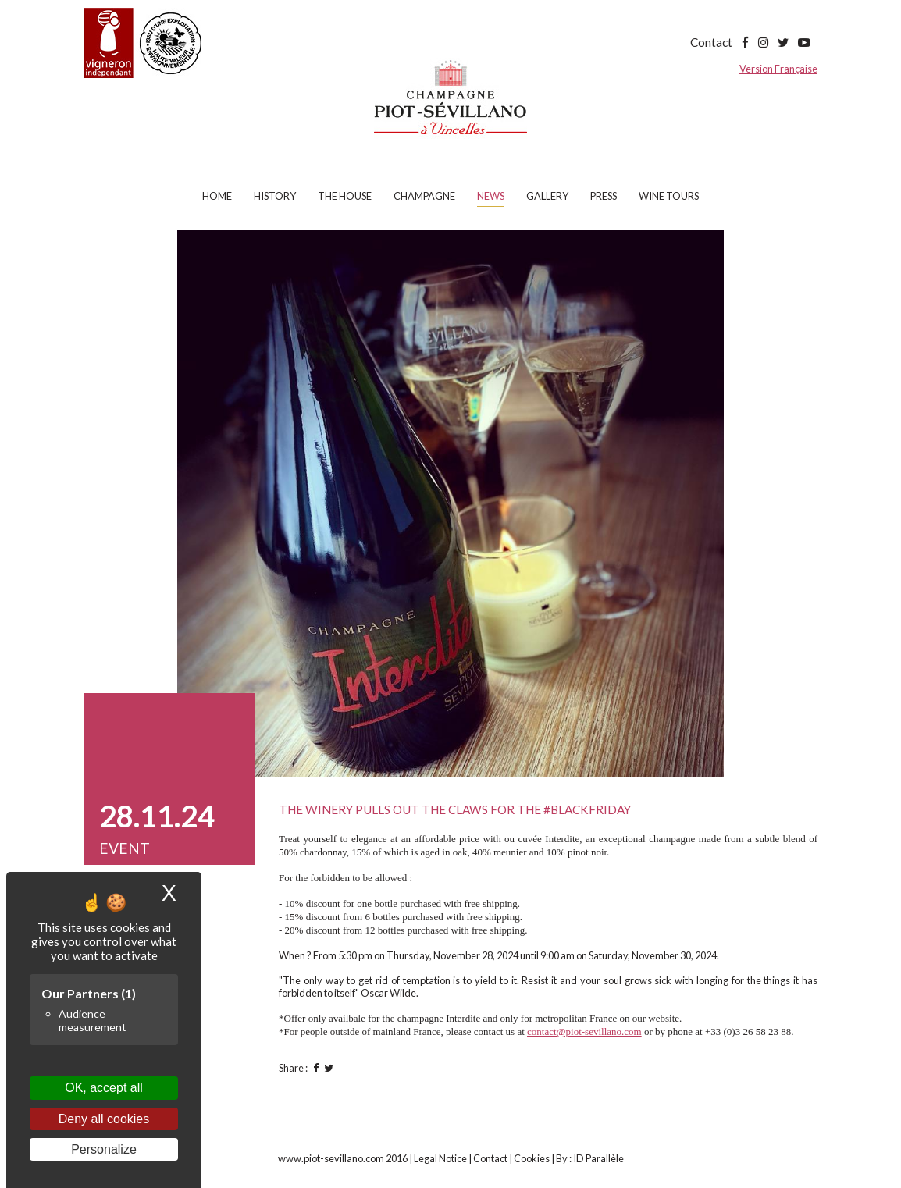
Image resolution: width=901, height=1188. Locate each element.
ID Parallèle (598, 1158)
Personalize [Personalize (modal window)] (104, 1149)
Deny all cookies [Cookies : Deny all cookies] (104, 1119)
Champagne (424, 196)
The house (345, 196)
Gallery (547, 196)
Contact (711, 42)
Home (217, 196)
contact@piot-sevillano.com (584, 1031)
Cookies (532, 1158)
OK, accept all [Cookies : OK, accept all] (104, 1087)
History (275, 196)
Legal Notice (440, 1158)
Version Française (778, 68)
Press (603, 196)
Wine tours (669, 196)
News (490, 196)
